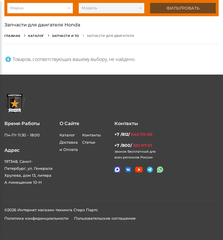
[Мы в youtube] (138, 169)
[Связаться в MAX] (117, 169)
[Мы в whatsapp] (160, 169)
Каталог (67, 135)
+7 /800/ (133, 145)
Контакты (91, 135)
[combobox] (40, 8)
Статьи (88, 142)
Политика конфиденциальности (37, 218)
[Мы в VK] (128, 169)
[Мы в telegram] (150, 169)
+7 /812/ (133, 134)
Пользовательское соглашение (105, 218)
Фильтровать (182, 8)
